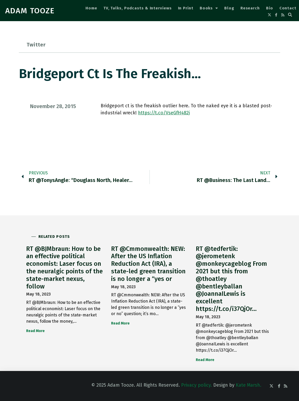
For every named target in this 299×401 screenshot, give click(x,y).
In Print (185, 8)
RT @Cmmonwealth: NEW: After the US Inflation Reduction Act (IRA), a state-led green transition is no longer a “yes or (148, 263)
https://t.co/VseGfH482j (164, 113)
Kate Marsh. (248, 385)
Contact (287, 8)
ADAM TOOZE (30, 10)
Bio (269, 8)
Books (209, 8)
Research (250, 8)
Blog (229, 8)
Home (91, 8)
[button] (290, 15)
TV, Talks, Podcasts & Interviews (138, 8)
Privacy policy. (196, 385)
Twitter (36, 45)
